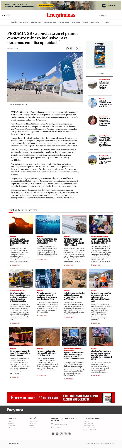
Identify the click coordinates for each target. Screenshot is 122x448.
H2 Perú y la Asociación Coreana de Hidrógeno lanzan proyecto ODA (105, 103)
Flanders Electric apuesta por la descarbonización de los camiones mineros (101, 241)
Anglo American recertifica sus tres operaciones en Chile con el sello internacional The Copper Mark (101, 297)
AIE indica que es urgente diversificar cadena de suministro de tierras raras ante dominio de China (47, 296)
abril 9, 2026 (15, 377)
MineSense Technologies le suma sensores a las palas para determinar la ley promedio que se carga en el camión (101, 355)
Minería (13, 236)
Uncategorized (104, 135)
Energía (102, 98)
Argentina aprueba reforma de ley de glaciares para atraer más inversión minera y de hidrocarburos (74, 356)
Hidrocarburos (69, 348)
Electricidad (103, 116)
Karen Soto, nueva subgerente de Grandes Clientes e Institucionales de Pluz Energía (104, 121)
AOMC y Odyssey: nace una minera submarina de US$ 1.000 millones (47, 241)
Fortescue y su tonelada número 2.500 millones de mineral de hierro (46, 353)
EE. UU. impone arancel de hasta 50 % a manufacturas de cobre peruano (20, 353)
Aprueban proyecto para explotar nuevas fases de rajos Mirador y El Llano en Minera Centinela (74, 242)
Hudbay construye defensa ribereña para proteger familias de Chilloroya (104, 85)
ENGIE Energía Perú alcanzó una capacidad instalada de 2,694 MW (105, 160)
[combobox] (109, 15)
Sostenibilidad (104, 79)
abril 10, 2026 (16, 265)
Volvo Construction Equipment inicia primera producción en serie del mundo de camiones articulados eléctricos (19, 297)
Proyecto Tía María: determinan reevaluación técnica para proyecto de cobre (19, 242)
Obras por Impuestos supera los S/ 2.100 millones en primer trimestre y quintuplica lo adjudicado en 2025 (105, 141)
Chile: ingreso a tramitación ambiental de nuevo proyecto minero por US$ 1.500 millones (74, 296)
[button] (67, 48)
